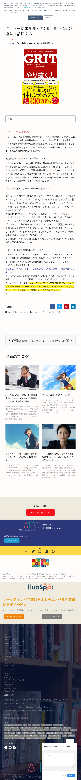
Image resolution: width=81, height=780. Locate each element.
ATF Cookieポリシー (28, 7)
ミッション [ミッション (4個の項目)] (65, 730)
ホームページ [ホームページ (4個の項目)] (44, 730)
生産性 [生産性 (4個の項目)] (65, 735)
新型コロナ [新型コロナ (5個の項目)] (43, 735)
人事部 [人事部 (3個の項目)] (19, 733)
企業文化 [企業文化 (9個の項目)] (32, 733)
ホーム (7, 43)
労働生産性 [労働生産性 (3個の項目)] (49, 733)
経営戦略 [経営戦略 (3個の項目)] (22, 738)
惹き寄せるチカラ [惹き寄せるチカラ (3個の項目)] (32, 735)
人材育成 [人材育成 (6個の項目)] (25, 733)
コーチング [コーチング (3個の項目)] (66, 727)
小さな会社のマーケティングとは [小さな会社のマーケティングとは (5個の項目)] (15, 735)
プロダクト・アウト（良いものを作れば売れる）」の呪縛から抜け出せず (21, 457)
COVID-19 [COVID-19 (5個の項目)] (18, 725)
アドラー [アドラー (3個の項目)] (48, 725)
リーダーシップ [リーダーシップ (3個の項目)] (9, 733)
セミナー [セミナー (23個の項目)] (8, 730)
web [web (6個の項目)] (43, 725)
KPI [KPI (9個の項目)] (34, 725)
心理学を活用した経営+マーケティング (16, 714)
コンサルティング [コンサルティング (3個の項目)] (56, 727)
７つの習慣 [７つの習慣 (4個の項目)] (57, 738)
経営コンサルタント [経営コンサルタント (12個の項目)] (11, 738)
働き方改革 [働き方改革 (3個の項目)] (41, 733)
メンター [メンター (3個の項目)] (73, 730)
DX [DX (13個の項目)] (29, 725)
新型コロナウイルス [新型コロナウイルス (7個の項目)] (54, 735)
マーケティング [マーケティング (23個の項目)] (55, 730)
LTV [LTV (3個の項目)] (38, 725)
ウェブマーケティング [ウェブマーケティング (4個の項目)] (11, 727)
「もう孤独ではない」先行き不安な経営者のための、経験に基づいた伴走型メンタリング (58, 457)
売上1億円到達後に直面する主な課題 (16, 718)
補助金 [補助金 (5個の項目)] (50, 738)
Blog (13, 43)
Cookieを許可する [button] (35, 17)
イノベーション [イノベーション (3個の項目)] (58, 725)
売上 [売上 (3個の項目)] (61, 733)
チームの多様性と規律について (56, 395)
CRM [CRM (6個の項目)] (24, 725)
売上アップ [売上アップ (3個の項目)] (68, 733)
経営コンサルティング (20, 312)
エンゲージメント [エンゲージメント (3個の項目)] (37, 727)
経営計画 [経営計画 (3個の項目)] (43, 738)
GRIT (33, 312)
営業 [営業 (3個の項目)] (56, 733)
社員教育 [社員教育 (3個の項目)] (71, 735)
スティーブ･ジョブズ (43, 312)
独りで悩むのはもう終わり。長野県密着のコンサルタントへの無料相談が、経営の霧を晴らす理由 (21, 398)
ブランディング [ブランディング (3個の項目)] (33, 730)
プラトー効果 (55, 312)
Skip (64, 775)
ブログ (10, 312)
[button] (72, 119)
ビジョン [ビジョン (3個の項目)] (24, 730)
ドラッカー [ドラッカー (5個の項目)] (16, 730)
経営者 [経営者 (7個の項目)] (36, 738)
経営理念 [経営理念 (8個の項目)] (29, 738)
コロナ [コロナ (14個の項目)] (47, 727)
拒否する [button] (48, 17)
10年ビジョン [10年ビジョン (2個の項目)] (9, 725)
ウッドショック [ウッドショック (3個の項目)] (25, 727)
